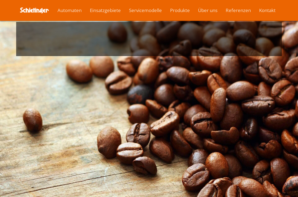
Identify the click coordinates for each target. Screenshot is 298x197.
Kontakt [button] (267, 10)
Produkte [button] (180, 10)
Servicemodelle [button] (145, 10)
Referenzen (238, 10)
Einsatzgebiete (105, 10)
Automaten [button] (70, 10)
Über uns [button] (207, 10)
